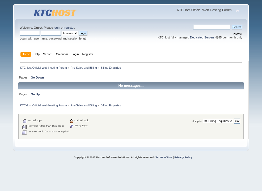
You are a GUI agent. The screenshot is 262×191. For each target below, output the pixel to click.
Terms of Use (163, 157)
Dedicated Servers (202, 37)
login (57, 27)
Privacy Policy (183, 157)
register (69, 27)
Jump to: (197, 121)
